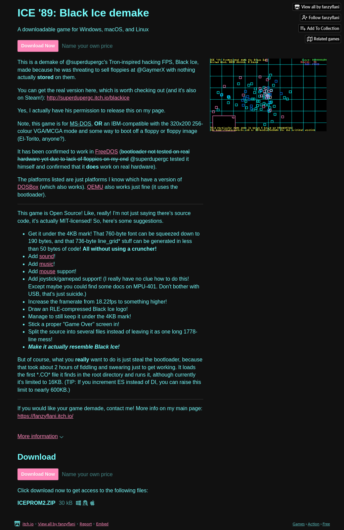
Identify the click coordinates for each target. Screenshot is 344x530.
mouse (47, 271)
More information (40, 436)
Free (326, 523)
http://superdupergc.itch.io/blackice (88, 98)
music (46, 264)
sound (46, 256)
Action (313, 523)
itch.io (28, 523)
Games (299, 523)
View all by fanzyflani (56, 523)
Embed (102, 523)
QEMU (95, 187)
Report (86, 523)
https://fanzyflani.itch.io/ (45, 416)
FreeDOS (106, 151)
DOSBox (27, 187)
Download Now (38, 45)
